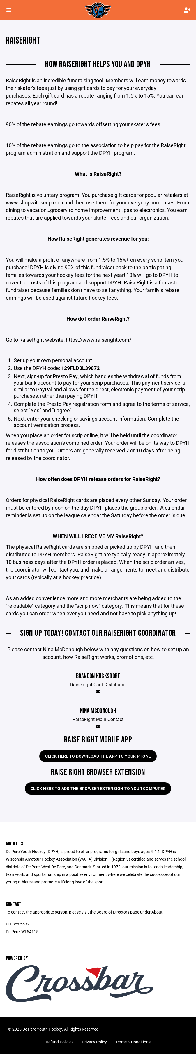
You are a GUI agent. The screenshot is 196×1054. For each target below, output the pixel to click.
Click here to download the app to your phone (98, 756)
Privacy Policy (94, 1042)
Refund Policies (59, 1042)
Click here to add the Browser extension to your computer (98, 788)
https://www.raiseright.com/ (98, 339)
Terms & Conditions (133, 1042)
